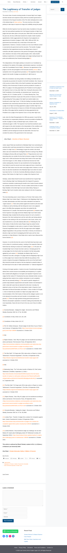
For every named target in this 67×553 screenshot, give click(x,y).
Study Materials (16, 2)
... (3, 479)
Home (9, 2)
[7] (12, 203)
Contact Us (50, 547)
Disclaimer (30, 547)
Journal (39, 2)
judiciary (35, 69)
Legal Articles (7, 462)
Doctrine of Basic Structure (20, 139)
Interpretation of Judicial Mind (57, 110)
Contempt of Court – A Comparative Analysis (55, 127)
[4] (15, 149)
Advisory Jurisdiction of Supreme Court (55, 103)
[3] (27, 72)
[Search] (62, 9)
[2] (22, 67)
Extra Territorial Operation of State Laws (13, 465)
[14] (8, 298)
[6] (7, 192)
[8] (34, 210)
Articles (26, 2)
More (46, 2)
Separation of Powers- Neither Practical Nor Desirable (16, 464)
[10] (12, 237)
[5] (27, 154)
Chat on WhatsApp (11, 531)
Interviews (33, 2)
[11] (32, 246)
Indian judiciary (18, 22)
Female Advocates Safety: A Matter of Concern (23, 451)
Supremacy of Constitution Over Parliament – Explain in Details (57, 119)
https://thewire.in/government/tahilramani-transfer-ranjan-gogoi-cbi (20, 357)
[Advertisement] (58, 26)
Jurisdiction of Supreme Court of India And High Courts (57, 87)
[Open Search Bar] (62, 2)
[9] (29, 221)
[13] (20, 280)
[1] (30, 58)
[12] (17, 253)
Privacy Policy (22, 547)
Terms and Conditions (40, 547)
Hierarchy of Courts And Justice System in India (55, 95)
